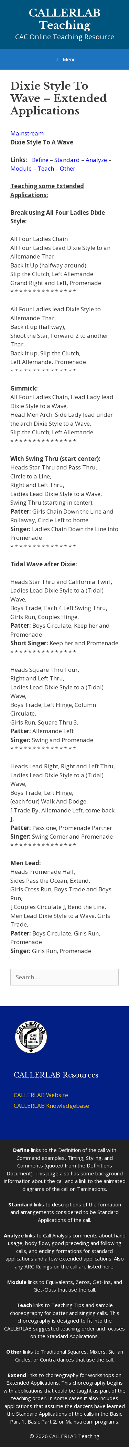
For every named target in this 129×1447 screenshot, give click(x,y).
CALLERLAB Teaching (64, 19)
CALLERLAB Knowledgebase (51, 1106)
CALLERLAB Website (41, 1095)
